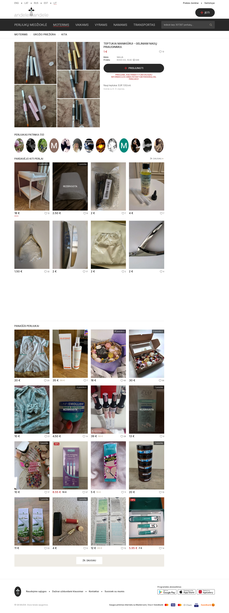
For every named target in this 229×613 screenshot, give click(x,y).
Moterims (21, 34)
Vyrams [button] (101, 25)
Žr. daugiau (157, 158)
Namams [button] (120, 25)
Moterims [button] (61, 25)
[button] (111, 591)
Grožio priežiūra (44, 34)
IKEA (16, 216)
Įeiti (205, 12)
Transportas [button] (144, 25)
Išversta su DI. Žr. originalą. (114, 89)
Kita (64, 34)
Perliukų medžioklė (30, 25)
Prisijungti (133, 68)
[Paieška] (211, 25)
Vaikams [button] (82, 25)
